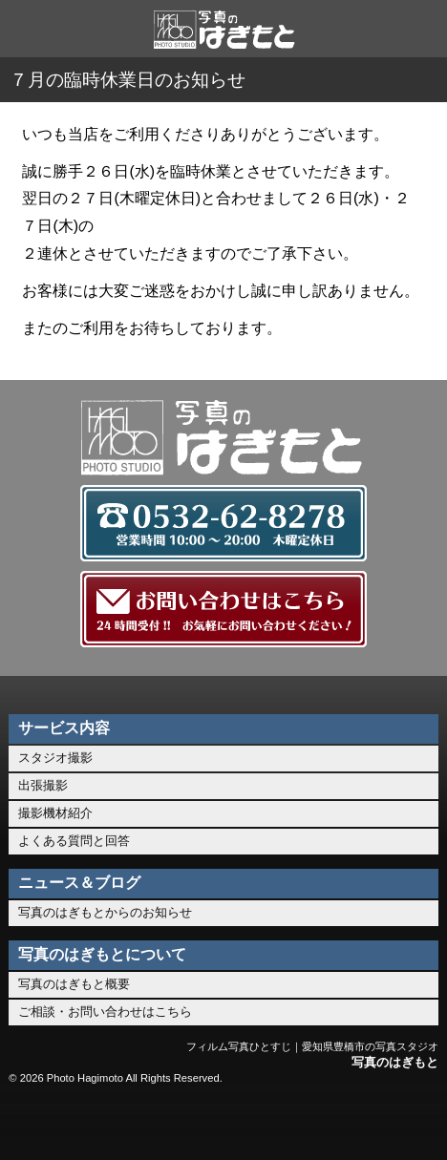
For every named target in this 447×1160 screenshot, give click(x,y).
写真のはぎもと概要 (74, 984)
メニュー (400, 1121)
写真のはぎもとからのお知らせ (105, 912)
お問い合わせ (223, 1121)
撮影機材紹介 (55, 813)
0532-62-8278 (135, 1121)
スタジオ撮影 (55, 757)
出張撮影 (43, 785)
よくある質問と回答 (74, 840)
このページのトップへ (312, 1121)
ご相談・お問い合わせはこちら (105, 1011)
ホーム (47, 1121)
